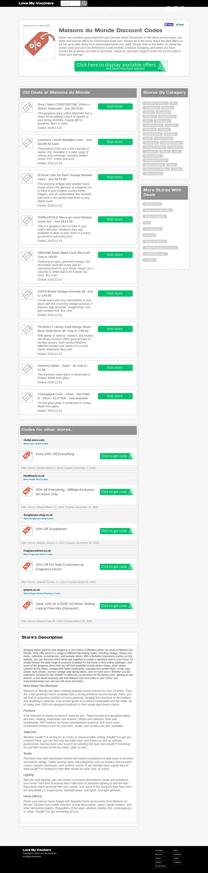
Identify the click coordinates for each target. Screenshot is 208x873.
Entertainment (153, 125)
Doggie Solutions (155, 216)
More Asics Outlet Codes (36, 443)
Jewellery (150, 151)
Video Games (153, 173)
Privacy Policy (160, 866)
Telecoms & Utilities (156, 169)
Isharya (149, 235)
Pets (176, 151)
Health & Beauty (171, 143)
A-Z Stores (159, 850)
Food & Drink (152, 134)
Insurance (175, 147)
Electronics (162, 121)
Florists (164, 129)
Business (163, 112)
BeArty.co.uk (152, 204)
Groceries (150, 143)
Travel (176, 169)
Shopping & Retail (155, 160)
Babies (168, 107)
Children (150, 116)
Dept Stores (167, 116)
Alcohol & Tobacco (155, 103)
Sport (172, 164)
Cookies (158, 862)
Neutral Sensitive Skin (157, 210)
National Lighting (154, 241)
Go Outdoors (152, 229)
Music (165, 151)
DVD (147, 121)
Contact (158, 858)
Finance (149, 129)
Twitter (176, 858)
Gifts (147, 138)
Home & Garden (154, 147)
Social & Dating (154, 164)
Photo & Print (152, 156)
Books (148, 112)
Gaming (170, 134)
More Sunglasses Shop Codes (38, 518)
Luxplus (149, 260)
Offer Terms (28, 468)
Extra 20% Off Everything (55, 454)
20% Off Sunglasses (51, 529)
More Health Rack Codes (36, 479)
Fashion (171, 125)
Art (173, 103)
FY (146, 222)
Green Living (163, 138)
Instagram (177, 862)
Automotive (151, 107)
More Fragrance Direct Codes (38, 554)
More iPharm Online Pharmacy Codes (42, 593)
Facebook (177, 854)
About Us (158, 854)
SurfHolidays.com (155, 254)
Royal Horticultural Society (160, 247)
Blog (175, 850)
